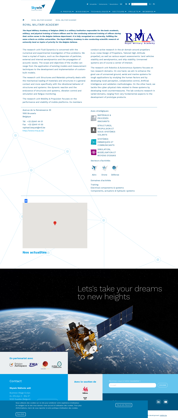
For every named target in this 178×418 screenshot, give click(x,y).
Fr (154, 4)
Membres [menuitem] (148, 11)
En (150, 4)
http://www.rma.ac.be (33, 130)
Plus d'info (20, 414)
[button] (54, 223)
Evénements (103, 4)
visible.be (163, 415)
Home (87, 4)
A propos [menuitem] (66, 11)
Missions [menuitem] (81, 11)
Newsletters (114, 4)
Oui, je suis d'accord (124, 405)
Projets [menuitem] (134, 11)
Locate (26, 201)
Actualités (93, 4)
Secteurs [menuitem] (118, 11)
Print (120, 4)
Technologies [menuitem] (100, 11)
